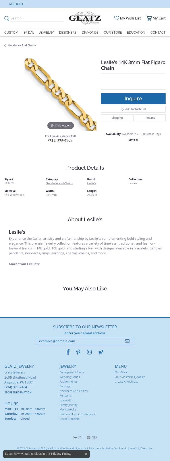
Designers (68, 32)
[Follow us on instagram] (89, 352)
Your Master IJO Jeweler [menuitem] (130, 377)
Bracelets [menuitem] (65, 400)
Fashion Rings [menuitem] (68, 381)
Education (136, 32)
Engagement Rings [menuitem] (72, 372)
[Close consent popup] (86, 454)
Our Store (113, 32)
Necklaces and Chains (22, 45)
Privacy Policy (60, 453)
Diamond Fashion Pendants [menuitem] (77, 414)
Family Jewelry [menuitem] (68, 405)
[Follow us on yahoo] (101, 352)
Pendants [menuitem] (66, 395)
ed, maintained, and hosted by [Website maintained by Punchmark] (97, 447)
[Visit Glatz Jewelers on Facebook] (68, 352)
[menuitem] (78, 437)
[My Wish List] (127, 18)
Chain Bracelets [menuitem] (69, 419)
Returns (150, 117)
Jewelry (46, 32)
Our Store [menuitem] (121, 372)
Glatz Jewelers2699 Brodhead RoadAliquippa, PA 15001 (20, 382)
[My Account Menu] (16, 4)
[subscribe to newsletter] (127, 341)
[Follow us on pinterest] (78, 352)
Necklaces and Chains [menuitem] (74, 391)
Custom (11, 32)
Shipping (117, 117)
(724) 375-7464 (60, 140)
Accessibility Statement (140, 447)
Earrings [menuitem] (65, 386)
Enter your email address (85, 333)
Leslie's (91, 183)
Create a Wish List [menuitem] (126, 381)
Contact (158, 32)
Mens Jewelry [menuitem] (68, 409)
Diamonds (90, 32)
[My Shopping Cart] (155, 18)
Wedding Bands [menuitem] (70, 377)
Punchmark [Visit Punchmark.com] (120, 447)
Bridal (28, 32)
